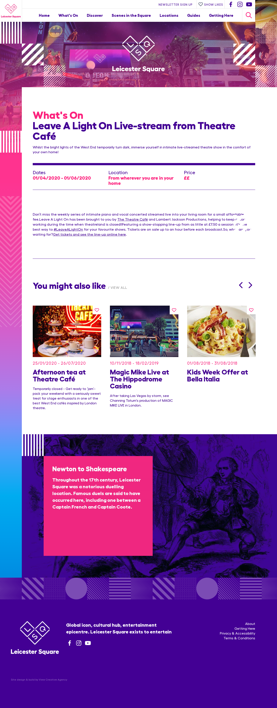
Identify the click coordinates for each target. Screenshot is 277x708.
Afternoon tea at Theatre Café (59, 375)
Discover (95, 15)
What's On (68, 15)
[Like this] (96, 310)
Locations (169, 15)
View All (119, 287)
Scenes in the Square (131, 15)
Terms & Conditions (239, 638)
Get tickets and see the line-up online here (89, 234)
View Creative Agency (53, 679)
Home (44, 15)
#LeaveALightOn (68, 229)
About (250, 623)
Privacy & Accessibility (237, 633)
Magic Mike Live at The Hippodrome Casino (139, 378)
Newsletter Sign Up (176, 4)
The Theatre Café (132, 219)
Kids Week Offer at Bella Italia (217, 375)
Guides (193, 15)
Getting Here (221, 15)
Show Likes (210, 4)
